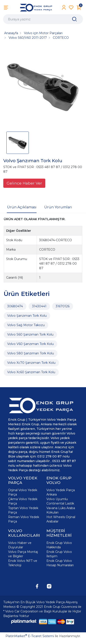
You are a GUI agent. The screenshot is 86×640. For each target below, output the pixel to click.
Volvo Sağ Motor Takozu (26, 325)
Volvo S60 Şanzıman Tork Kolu (30, 334)
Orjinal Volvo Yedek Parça (22, 492)
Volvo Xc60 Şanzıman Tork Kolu (31, 372)
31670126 (63, 306)
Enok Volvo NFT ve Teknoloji (22, 563)
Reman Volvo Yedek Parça (23, 519)
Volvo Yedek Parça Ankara (60, 492)
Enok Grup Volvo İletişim (59, 554)
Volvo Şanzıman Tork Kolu (27, 316)
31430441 (39, 306)
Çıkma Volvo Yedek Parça (22, 501)
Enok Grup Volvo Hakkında (59, 545)
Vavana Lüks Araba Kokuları (60, 510)
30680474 (15, 306)
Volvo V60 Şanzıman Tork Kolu (30, 344)
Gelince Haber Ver (24, 183)
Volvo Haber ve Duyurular (19, 545)
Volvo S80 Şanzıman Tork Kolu (30, 353)
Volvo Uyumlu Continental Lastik (60, 501)
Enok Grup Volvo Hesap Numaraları (60, 563)
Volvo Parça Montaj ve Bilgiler (23, 554)
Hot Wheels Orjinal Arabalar (60, 519)
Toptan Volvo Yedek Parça (23, 510)
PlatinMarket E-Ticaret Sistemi (29, 636)
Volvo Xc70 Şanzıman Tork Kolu (31, 363)
